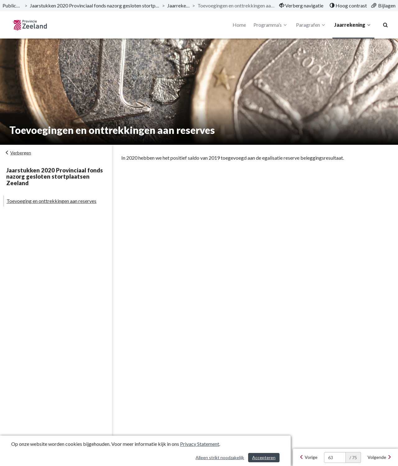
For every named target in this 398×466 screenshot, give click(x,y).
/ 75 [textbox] (353, 457)
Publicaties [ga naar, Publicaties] (12, 5)
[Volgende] (379, 457)
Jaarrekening (353, 25)
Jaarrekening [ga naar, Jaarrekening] (178, 5)
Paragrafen (311, 25)
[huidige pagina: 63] (335, 457)
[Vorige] (308, 457)
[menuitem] (301, 6)
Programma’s (271, 25)
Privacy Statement (199, 444)
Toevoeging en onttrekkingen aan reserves (51, 201)
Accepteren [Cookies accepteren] (263, 457)
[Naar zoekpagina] (385, 25)
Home (239, 25)
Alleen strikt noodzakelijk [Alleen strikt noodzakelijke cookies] (220, 457)
